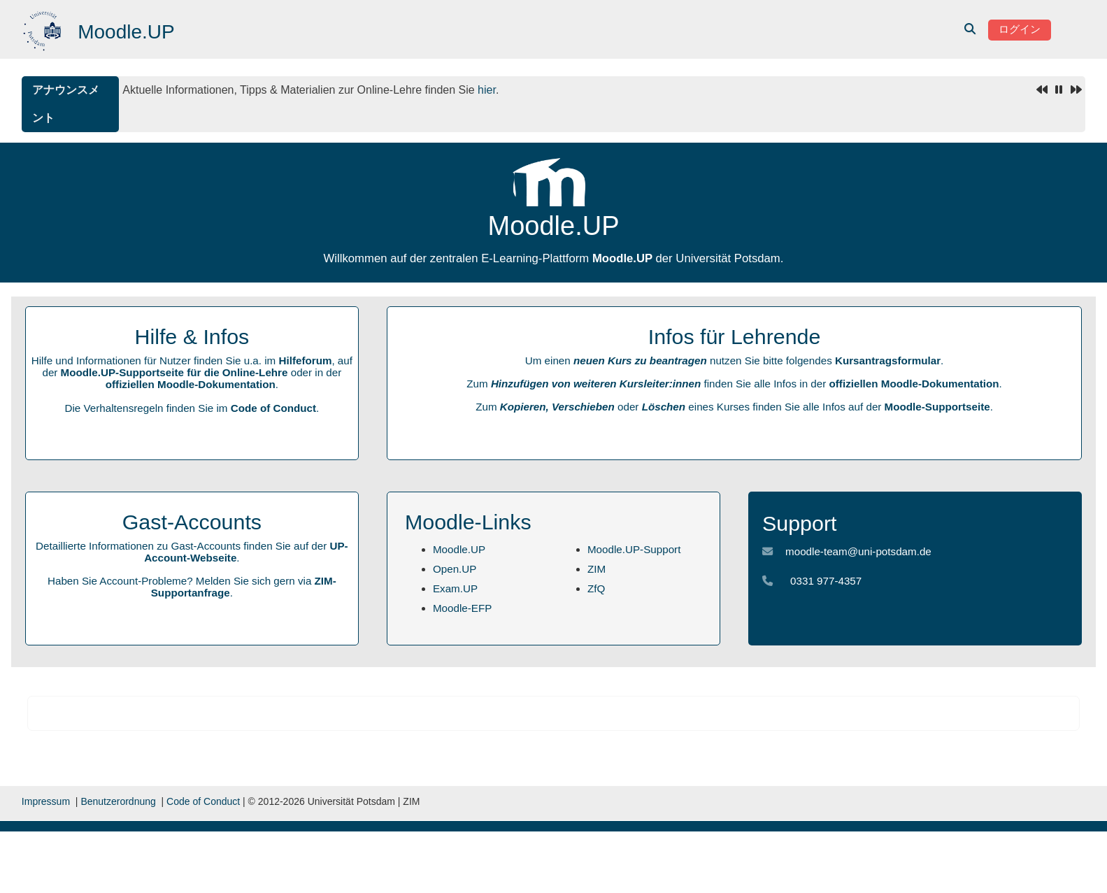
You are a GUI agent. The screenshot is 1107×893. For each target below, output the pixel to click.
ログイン (1020, 29)
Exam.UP (455, 588)
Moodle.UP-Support (633, 549)
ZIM (596, 569)
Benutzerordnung (117, 801)
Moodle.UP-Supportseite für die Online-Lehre (174, 372)
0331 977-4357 (826, 581)
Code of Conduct (273, 408)
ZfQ (596, 588)
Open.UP (454, 569)
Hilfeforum (304, 360)
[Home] (43, 28)
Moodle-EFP (462, 608)
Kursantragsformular (888, 360)
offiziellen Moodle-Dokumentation (191, 384)
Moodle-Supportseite (937, 407)
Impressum (46, 801)
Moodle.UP (459, 549)
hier (487, 90)
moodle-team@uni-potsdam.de (858, 551)
